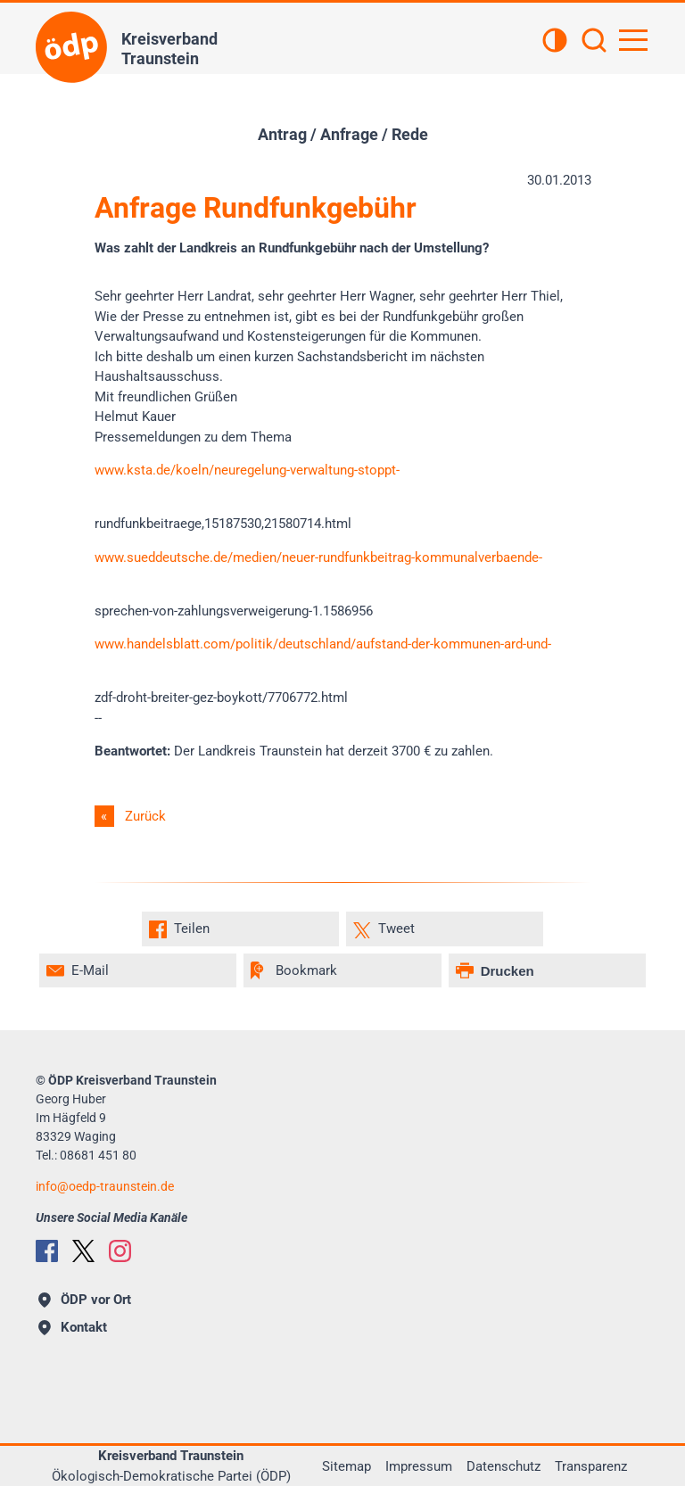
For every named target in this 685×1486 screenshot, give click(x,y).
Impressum (418, 1466)
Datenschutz (503, 1466)
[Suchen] (594, 42)
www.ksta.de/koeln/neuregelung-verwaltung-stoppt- (247, 470)
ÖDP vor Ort (84, 1300)
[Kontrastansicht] (555, 42)
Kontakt (72, 1327)
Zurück (145, 816)
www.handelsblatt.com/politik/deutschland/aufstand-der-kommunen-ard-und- (323, 644)
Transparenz (591, 1466)
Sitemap (346, 1466)
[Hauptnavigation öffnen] (633, 40)
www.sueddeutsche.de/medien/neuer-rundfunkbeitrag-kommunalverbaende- (318, 557)
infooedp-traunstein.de (105, 1186)
